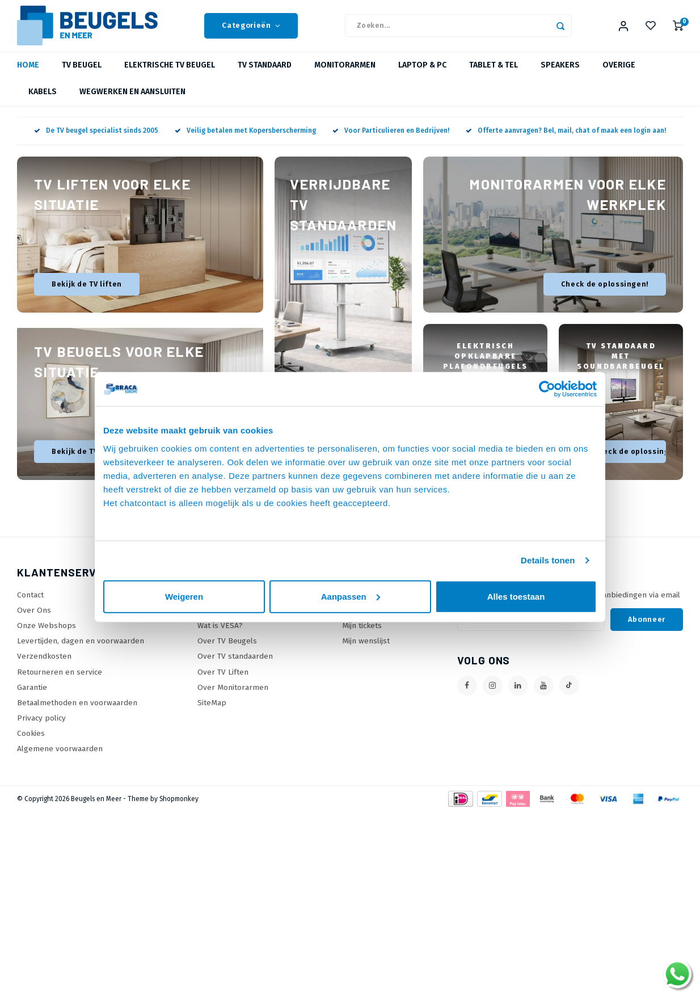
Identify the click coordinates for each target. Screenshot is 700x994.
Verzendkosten (44, 667)
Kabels (42, 103)
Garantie (32, 698)
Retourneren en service (59, 683)
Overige (618, 76)
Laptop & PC (422, 76)
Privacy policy (41, 729)
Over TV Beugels (227, 651)
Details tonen (548, 560)
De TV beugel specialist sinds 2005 (96, 142)
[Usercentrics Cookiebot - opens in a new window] (547, 389)
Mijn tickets (362, 636)
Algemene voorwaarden (60, 760)
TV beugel (82, 76)
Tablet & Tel (493, 76)
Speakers (560, 76)
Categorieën (251, 31)
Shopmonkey (179, 810)
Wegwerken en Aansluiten (132, 103)
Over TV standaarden (235, 667)
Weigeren (184, 596)
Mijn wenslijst (366, 651)
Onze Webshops (46, 636)
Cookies (31, 744)
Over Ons (34, 621)
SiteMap (211, 713)
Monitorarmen (345, 76)
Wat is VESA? (220, 636)
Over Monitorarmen (232, 698)
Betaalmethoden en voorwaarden (77, 713)
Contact (30, 605)
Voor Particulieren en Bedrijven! (390, 142)
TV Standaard (265, 76)
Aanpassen (350, 596)
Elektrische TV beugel (169, 76)
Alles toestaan (516, 596)
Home (28, 76)
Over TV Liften (222, 683)
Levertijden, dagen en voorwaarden (80, 651)
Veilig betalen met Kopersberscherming (245, 142)
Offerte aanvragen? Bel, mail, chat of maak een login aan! (566, 142)
